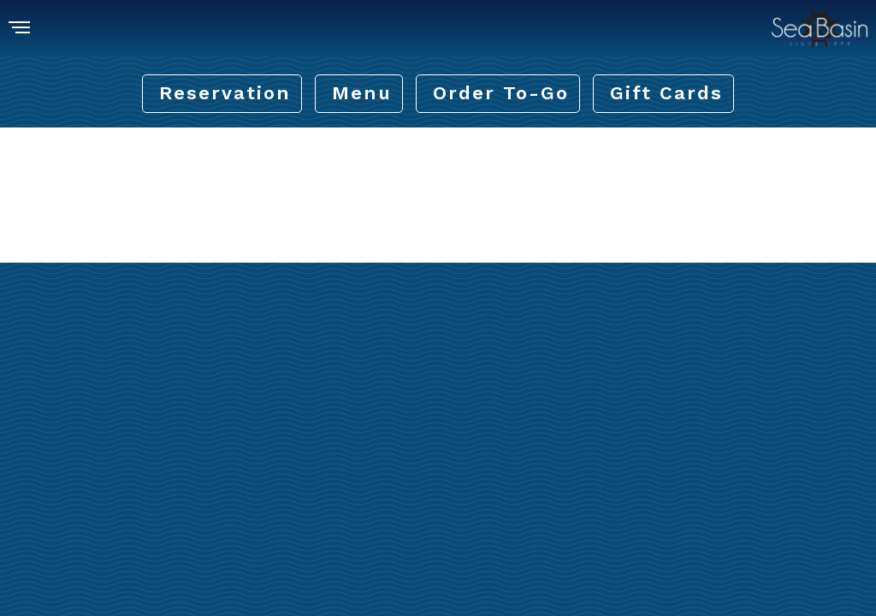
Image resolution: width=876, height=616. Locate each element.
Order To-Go (501, 93)
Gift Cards (666, 93)
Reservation (225, 93)
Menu (362, 93)
